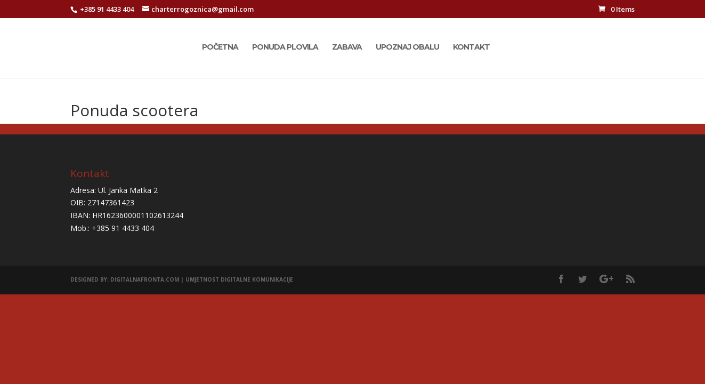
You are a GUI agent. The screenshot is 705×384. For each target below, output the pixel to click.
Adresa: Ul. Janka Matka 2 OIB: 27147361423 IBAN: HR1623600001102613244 (126, 203)
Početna (220, 47)
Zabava (347, 47)
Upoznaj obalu (407, 47)
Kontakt (471, 47)
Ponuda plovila (285, 47)
